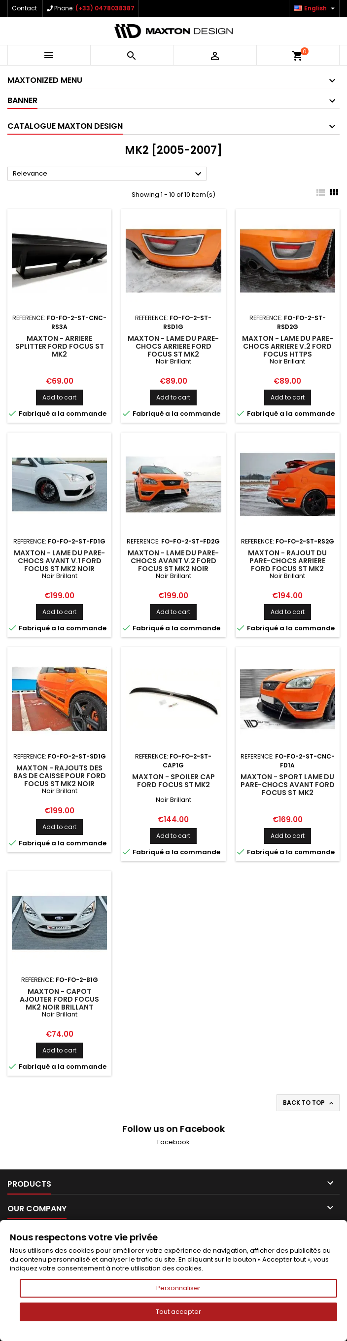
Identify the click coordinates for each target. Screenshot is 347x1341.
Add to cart (59, 397)
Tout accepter (178, 1311)
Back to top (309, 1102)
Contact (24, 8)
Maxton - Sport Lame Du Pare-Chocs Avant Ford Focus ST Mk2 (288, 784)
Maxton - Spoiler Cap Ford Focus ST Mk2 (173, 781)
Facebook (173, 1142)
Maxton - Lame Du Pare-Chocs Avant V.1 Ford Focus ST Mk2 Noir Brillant (59, 564)
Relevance (108, 174)
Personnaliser (178, 1288)
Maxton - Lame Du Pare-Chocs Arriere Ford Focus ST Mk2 (173, 346)
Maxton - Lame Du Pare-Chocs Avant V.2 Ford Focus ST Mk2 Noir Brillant (173, 564)
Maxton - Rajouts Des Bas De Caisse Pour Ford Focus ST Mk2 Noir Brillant (59, 780)
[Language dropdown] (315, 8)
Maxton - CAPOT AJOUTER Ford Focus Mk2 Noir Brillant (59, 999)
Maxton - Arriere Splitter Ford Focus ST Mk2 (59, 346)
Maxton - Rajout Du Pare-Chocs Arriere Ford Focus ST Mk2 (287, 561)
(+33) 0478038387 (105, 8)
